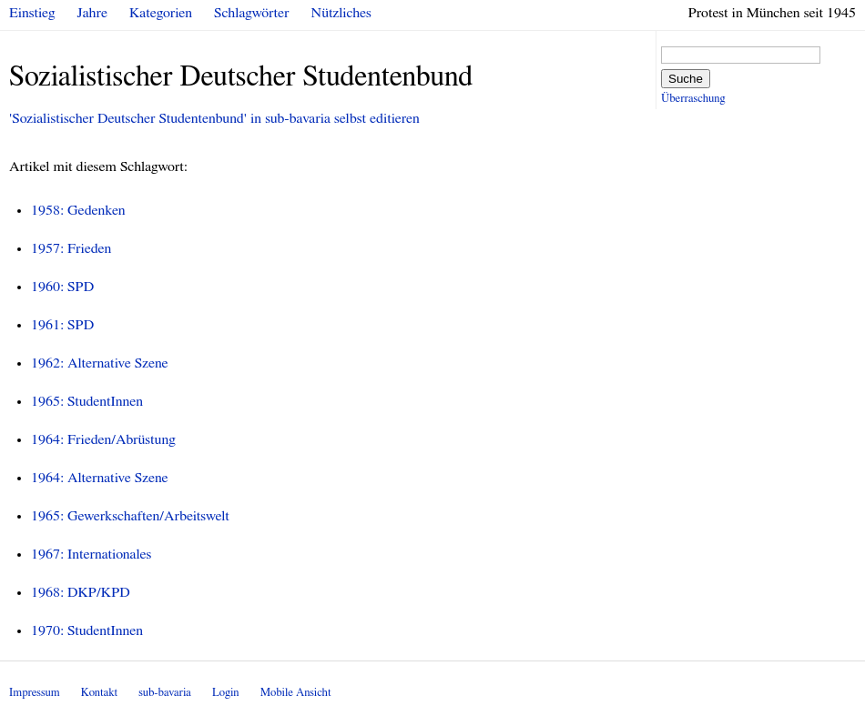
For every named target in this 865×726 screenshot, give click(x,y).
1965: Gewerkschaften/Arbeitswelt (130, 516)
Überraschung (693, 99)
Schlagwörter (251, 12)
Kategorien (160, 12)
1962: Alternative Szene (99, 363)
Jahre (92, 12)
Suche (685, 79)
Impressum (34, 693)
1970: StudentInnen (87, 630)
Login (225, 693)
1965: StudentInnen (87, 401)
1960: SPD (62, 286)
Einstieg (32, 12)
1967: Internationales (91, 554)
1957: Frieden (71, 248)
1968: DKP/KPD (80, 592)
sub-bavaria (164, 693)
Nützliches (341, 12)
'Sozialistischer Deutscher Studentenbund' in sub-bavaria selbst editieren (214, 118)
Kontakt (99, 693)
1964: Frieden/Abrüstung (103, 439)
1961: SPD (62, 325)
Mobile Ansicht (295, 693)
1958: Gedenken (78, 210)
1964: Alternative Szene (99, 477)
